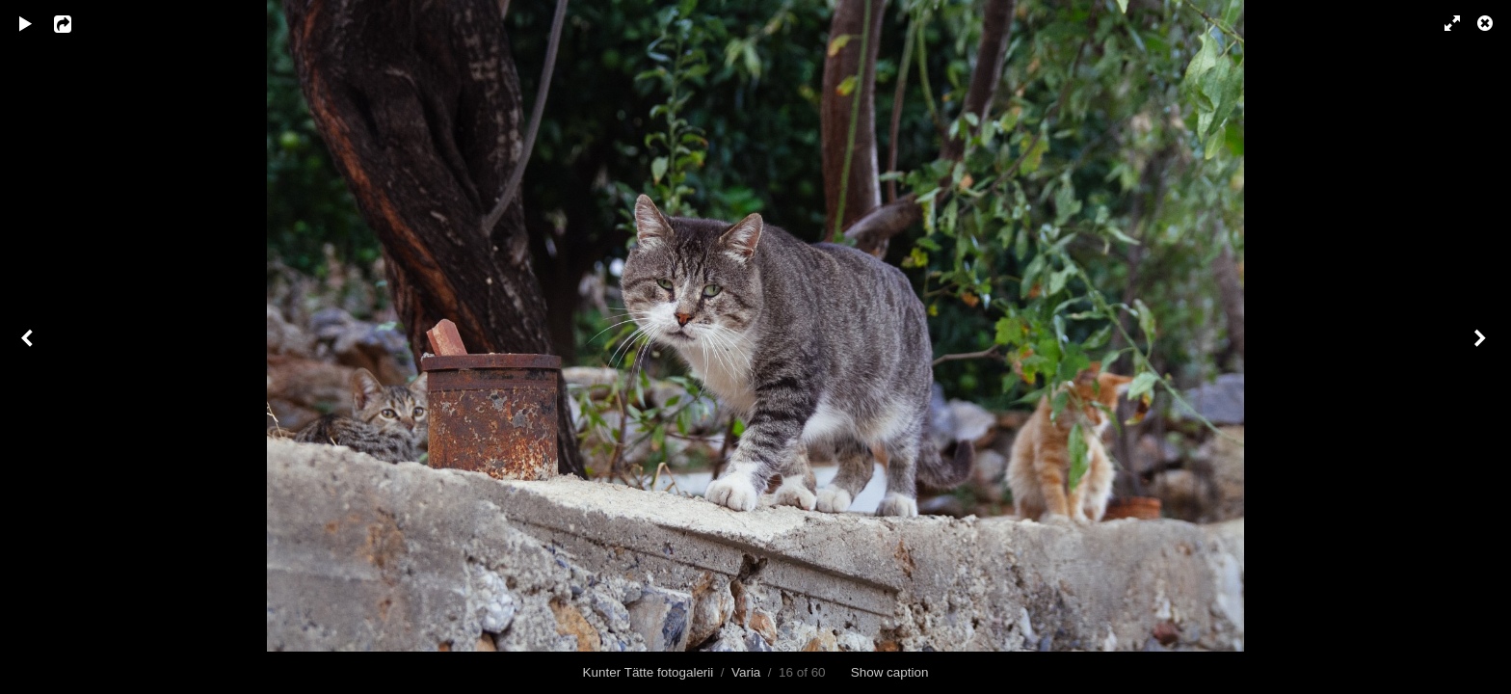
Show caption (890, 672)
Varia (745, 672)
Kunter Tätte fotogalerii (648, 672)
